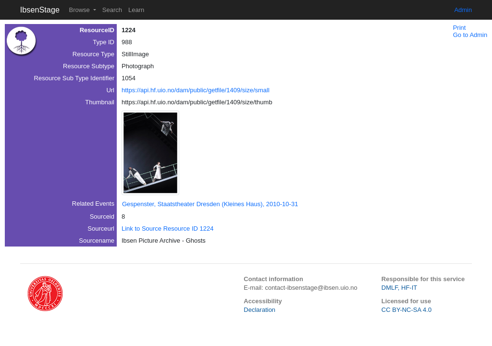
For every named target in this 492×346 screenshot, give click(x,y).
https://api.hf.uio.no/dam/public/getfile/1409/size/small (196, 90)
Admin (463, 9)
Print (459, 27)
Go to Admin (470, 34)
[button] (150, 153)
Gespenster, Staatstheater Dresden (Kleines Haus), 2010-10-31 (210, 204)
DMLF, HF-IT (399, 287)
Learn (136, 9)
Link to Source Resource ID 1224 (168, 228)
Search (112, 9)
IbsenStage (40, 9)
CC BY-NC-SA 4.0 (406, 309)
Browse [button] (80, 9)
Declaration (259, 309)
